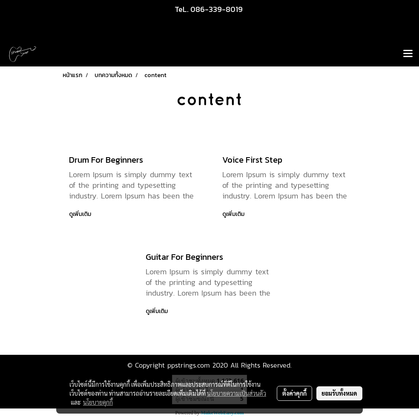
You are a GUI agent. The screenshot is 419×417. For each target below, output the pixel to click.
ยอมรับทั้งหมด (339, 393)
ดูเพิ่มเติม (80, 214)
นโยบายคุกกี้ (98, 402)
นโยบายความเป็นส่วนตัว (236, 393)
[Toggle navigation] (408, 54)
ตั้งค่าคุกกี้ (294, 393)
